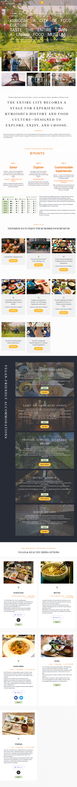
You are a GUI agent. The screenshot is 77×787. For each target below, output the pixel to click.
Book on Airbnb (45, 464)
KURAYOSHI (18, 593)
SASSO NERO (18, 666)
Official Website (45, 498)
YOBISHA (18, 744)
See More (44, 392)
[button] (42, 2)
